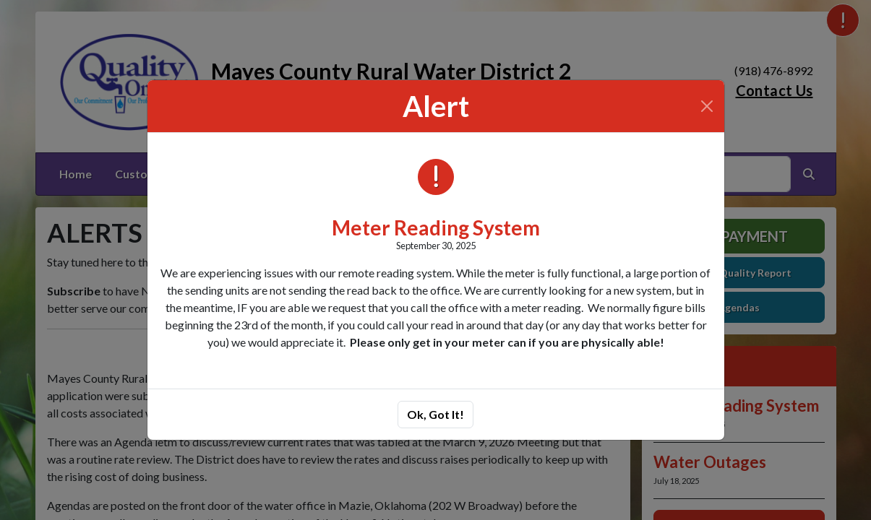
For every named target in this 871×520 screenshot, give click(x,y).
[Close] (706, 106)
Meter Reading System (436, 227)
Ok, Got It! (435, 414)
